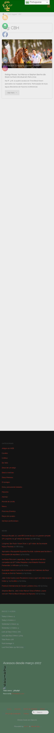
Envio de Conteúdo (12, 714)
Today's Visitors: (8, 620)
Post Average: (7, 643)
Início (9, 709)
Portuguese (33, 2)
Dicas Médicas (7, 477)
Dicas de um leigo (9, 468)
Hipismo (20, 66)
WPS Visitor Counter (18, 693)
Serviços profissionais (10, 521)
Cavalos (5, 453)
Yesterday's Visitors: (10, 628)
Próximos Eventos (32, 66)
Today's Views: (8, 616)
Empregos (6, 482)
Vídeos (26, 714)
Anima (26, 726)
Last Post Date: (8, 647)
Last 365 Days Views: (10, 636)
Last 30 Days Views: (10, 632)
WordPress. (35, 726)
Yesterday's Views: (9, 624)
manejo (5, 497)
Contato (17, 709)
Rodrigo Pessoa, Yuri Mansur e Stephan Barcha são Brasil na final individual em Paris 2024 (25, 75)
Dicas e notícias (8, 473)
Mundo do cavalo (8, 502)
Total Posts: (6, 639)
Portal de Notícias (30, 709)
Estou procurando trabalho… (12, 487)
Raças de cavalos (8, 516)
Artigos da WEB (8, 448)
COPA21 (5, 458)
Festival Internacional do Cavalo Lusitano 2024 (19, 586)
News (4, 506)
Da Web (5, 463)
